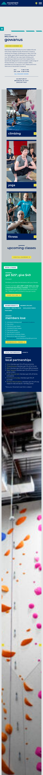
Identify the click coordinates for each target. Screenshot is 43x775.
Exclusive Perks (29, 310)
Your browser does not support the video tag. (21, 19)
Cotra (8, 366)
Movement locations (28, 324)
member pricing (26, 307)
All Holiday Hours (21, 74)
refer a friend (10, 269)
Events (25, 354)
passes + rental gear (13, 310)
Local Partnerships (12, 354)
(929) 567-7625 (21, 82)
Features (8, 312)
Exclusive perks (11, 340)
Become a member (12, 46)
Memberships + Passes (15, 344)
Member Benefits (11, 307)
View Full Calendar (20, 259)
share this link (12, 297)
